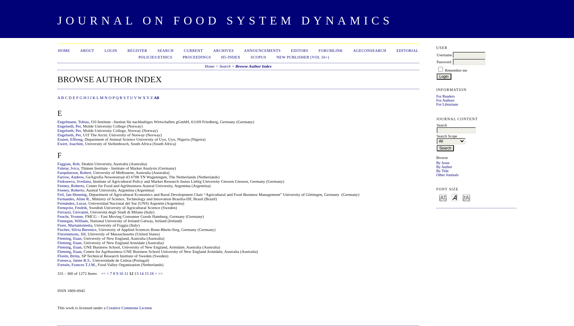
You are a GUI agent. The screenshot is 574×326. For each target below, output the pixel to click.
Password (444, 62)
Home (64, 51)
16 (152, 273)
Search (165, 51)
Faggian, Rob (68, 164)
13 (136, 273)
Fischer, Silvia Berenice (77, 229)
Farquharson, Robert (74, 172)
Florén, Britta (68, 256)
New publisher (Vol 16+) (302, 57)
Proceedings (197, 57)
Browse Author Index (253, 66)
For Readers (445, 96)
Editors (299, 51)
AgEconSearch (370, 51)
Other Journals (447, 175)
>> (160, 273)
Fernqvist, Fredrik (72, 207)
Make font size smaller (443, 197)
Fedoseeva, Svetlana (74, 181)
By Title (442, 171)
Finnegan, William (72, 221)
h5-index (231, 57)
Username (444, 55)
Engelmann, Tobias (73, 122)
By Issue (443, 163)
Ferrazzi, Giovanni (72, 212)
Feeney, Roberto (70, 185)
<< (103, 273)
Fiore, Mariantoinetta (74, 225)
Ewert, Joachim (70, 143)
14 (141, 273)
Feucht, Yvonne (70, 216)
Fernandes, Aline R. (73, 199)
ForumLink (330, 51)
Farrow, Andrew (70, 177)
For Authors (445, 100)
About (87, 51)
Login (110, 51)
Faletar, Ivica (68, 168)
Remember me (456, 70)
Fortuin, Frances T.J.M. (76, 264)
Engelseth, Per (69, 126)
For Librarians (447, 104)
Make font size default (454, 197)
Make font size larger (466, 197)
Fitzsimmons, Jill (71, 234)
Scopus (258, 57)
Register (137, 51)
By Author (444, 167)
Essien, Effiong (70, 139)
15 (147, 273)
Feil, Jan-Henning (72, 194)
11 (126, 273)
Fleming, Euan (69, 238)
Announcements (262, 51)
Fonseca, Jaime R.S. (73, 260)
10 (121, 273)
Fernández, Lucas (71, 203)
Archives (223, 51)
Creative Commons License (129, 308)
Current (193, 51)
